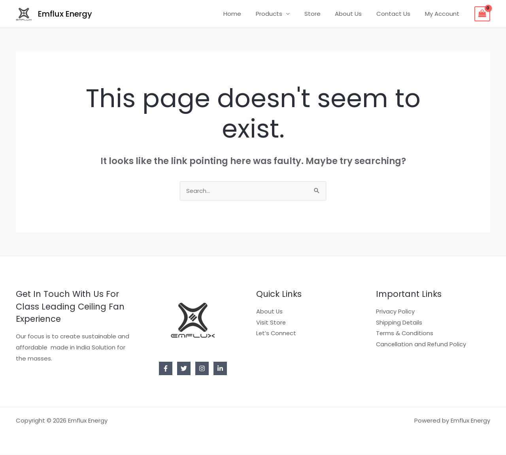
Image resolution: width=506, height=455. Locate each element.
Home (247, 13)
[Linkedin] (220, 369)
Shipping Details (399, 323)
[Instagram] (202, 369)
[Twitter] (184, 369)
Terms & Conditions (405, 334)
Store (321, 13)
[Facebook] (165, 369)
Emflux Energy (65, 13)
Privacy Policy (395, 312)
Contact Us (397, 13)
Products (281, 13)
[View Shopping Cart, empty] (482, 13)
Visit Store (271, 323)
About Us (355, 13)
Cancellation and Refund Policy (421, 345)
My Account (443, 13)
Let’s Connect (276, 334)
